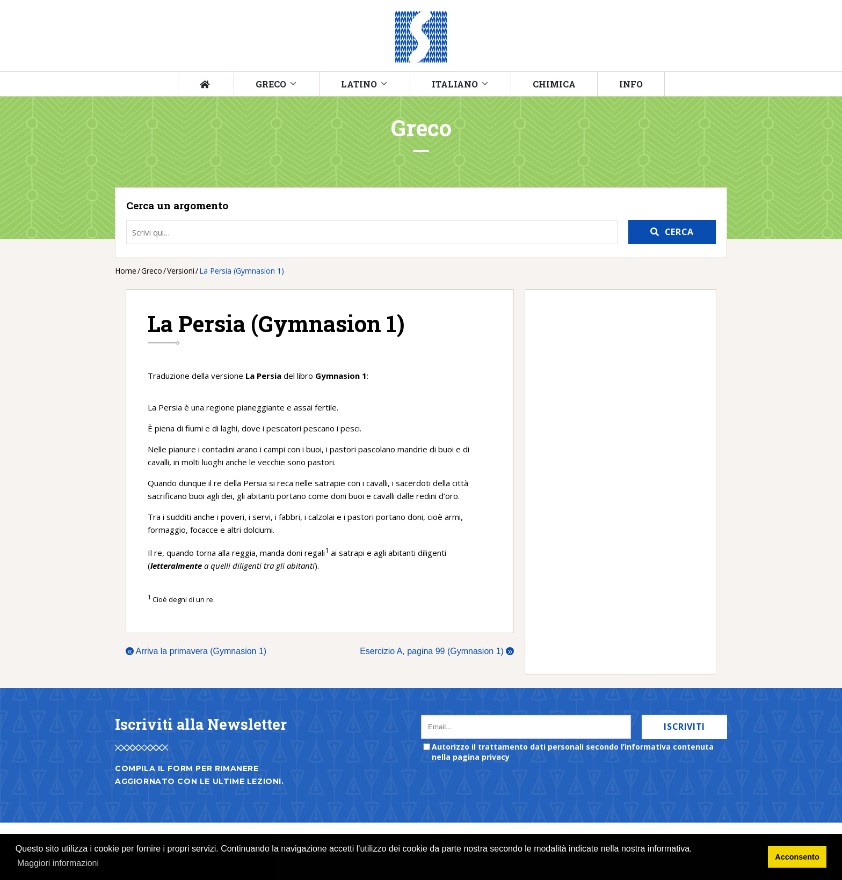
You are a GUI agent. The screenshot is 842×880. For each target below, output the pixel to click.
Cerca (679, 232)
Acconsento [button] (797, 857)
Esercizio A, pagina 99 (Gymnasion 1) (437, 651)
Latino (359, 84)
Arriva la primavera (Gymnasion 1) (196, 651)
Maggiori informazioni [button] (58, 863)
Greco (271, 84)
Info (631, 84)
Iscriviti (684, 726)
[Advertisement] (615, 482)
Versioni (180, 271)
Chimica (554, 84)
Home (125, 271)
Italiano (455, 84)
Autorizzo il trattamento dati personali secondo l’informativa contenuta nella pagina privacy (573, 752)
